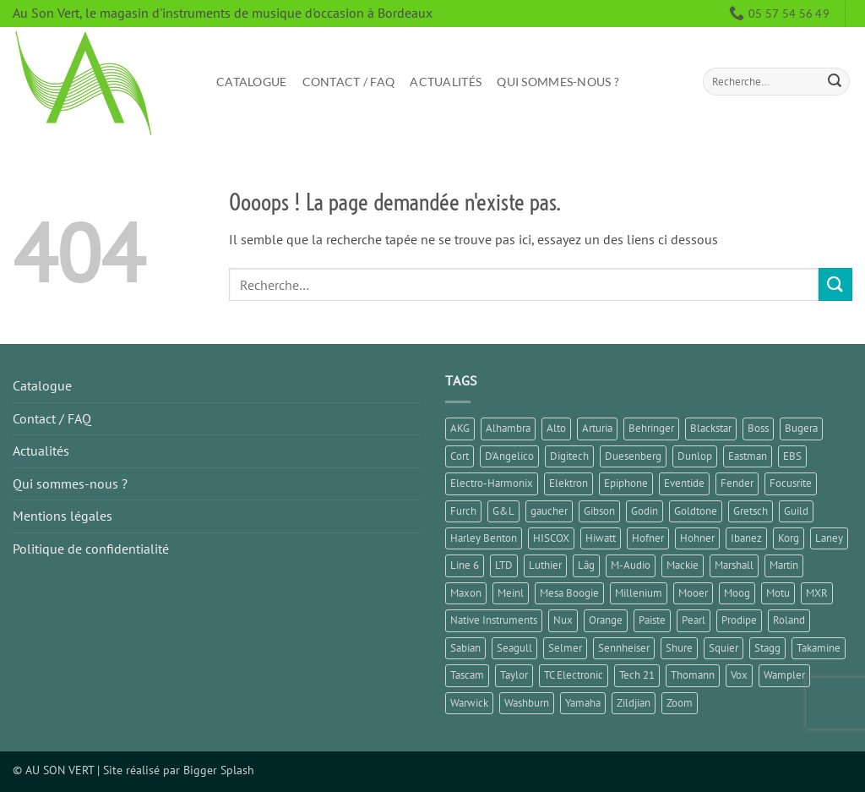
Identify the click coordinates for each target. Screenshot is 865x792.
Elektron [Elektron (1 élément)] (568, 483)
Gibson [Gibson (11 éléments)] (599, 511)
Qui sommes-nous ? (558, 81)
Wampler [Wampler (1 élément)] (784, 675)
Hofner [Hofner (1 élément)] (648, 538)
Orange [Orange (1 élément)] (606, 620)
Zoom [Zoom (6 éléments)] (679, 703)
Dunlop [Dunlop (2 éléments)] (694, 456)
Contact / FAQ (348, 81)
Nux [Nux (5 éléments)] (563, 620)
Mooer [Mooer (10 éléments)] (693, 593)
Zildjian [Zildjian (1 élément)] (633, 703)
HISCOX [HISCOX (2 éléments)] (551, 538)
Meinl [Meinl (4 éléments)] (511, 593)
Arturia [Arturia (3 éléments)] (597, 428)
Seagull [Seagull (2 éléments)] (514, 648)
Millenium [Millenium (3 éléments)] (638, 593)
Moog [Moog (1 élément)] (737, 593)
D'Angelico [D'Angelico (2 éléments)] (509, 456)
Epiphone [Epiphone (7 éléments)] (626, 483)
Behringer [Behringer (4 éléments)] (651, 428)
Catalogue (251, 81)
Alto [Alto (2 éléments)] (556, 428)
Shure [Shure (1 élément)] (679, 648)
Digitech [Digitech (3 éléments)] (569, 456)
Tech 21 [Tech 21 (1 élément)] (637, 675)
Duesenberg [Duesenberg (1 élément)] (633, 456)
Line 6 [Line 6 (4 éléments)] (464, 565)
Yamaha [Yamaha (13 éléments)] (583, 703)
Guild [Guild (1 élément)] (796, 511)
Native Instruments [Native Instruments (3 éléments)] (493, 620)
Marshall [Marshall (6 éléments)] (734, 565)
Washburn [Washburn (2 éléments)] (526, 703)
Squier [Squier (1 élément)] (723, 648)
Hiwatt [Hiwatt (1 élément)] (600, 538)
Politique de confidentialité (91, 548)
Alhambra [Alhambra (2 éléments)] (508, 428)
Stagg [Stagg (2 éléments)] (767, 648)
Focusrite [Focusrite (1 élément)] (791, 483)
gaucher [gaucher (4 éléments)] (549, 511)
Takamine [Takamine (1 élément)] (819, 648)
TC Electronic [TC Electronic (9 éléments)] (573, 675)
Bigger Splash (218, 770)
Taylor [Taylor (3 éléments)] (514, 675)
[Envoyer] (834, 82)
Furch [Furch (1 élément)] (463, 511)
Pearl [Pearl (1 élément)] (693, 620)
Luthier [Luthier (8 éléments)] (545, 565)
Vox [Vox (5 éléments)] (739, 675)
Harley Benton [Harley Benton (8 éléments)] (483, 538)
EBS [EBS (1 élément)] (792, 456)
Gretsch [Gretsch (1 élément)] (750, 511)
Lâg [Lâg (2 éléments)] (586, 565)
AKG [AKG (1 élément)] (460, 428)
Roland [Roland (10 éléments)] (789, 620)
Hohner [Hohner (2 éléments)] (697, 538)
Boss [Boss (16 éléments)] (758, 428)
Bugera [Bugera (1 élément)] (801, 428)
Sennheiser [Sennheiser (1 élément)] (624, 648)
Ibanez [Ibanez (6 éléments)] (746, 538)
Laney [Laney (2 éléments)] (829, 538)
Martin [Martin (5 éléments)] (784, 565)
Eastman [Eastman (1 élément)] (747, 456)
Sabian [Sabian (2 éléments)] (465, 648)
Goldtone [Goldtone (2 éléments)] (695, 511)
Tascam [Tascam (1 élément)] (467, 675)
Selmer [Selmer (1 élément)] (565, 648)
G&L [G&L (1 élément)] (503, 511)
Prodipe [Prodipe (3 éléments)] (739, 620)
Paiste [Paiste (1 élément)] (652, 620)
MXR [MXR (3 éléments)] (817, 593)
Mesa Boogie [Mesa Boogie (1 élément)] (569, 593)
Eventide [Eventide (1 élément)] (684, 483)
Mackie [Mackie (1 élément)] (682, 565)
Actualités (445, 81)
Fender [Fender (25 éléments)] (737, 483)
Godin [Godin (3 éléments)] (644, 511)
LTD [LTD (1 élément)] (504, 565)
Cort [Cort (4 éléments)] (459, 456)
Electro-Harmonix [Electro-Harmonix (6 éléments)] (491, 483)
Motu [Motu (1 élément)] (778, 593)
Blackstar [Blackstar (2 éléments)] (711, 428)
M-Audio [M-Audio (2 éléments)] (630, 565)
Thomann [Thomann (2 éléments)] (693, 675)
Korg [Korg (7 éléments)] (788, 538)
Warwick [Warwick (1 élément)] (469, 703)
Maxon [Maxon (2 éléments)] (465, 593)
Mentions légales (62, 515)
